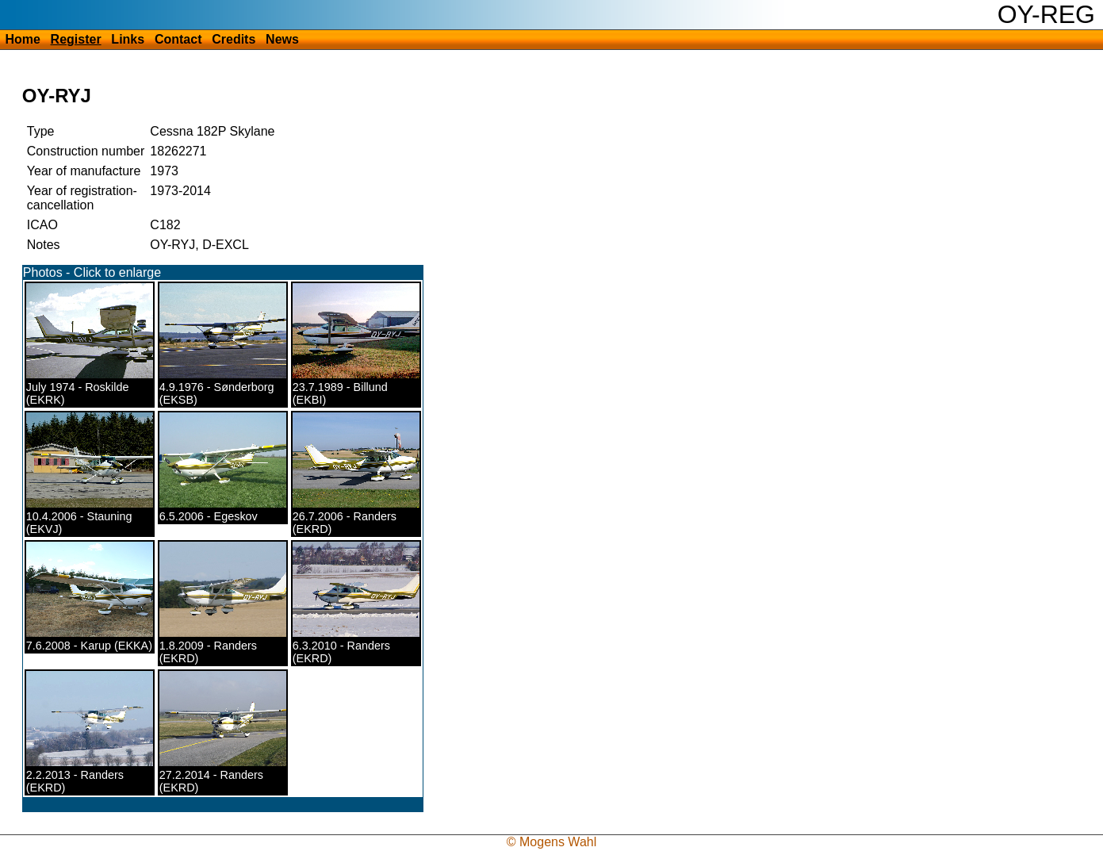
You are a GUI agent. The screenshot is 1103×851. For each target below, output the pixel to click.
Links (127, 39)
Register (76, 39)
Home (22, 39)
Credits (233, 39)
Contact (178, 39)
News (282, 39)
